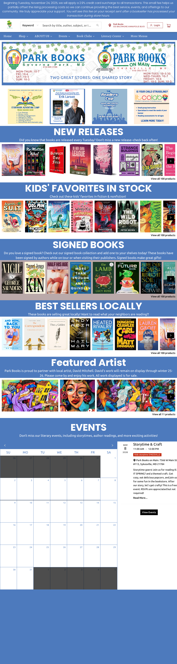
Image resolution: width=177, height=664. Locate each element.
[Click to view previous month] (5, 445)
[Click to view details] (12, 160)
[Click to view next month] (112, 445)
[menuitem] (7, 36)
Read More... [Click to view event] (140, 497)
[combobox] (30, 25)
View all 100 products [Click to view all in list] (163, 178)
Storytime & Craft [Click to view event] (147, 444)
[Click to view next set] (170, 161)
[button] (126, 26)
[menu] (88, 36)
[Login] (155, 25)
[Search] (97, 25)
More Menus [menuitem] (139, 36)
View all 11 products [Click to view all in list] (163, 414)
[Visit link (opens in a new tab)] (25, 106)
